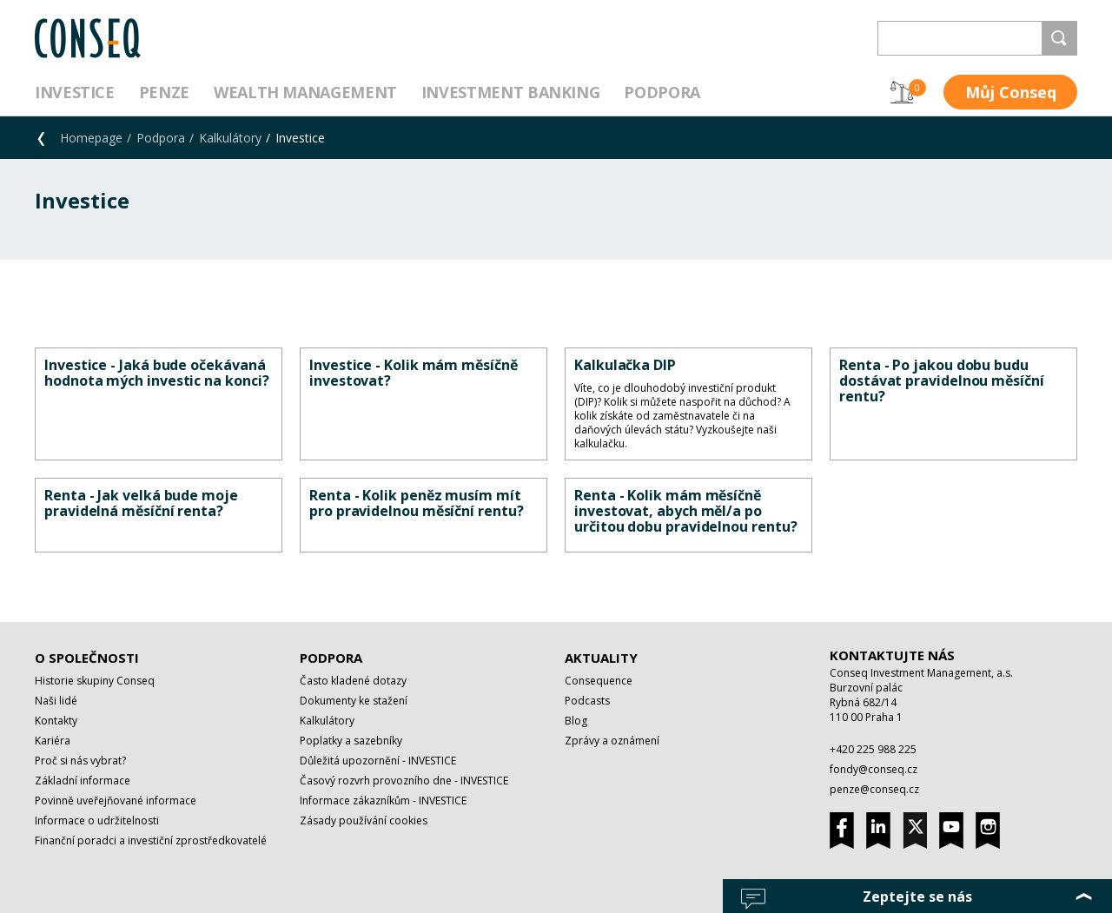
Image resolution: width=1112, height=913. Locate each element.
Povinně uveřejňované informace (115, 800)
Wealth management (305, 92)
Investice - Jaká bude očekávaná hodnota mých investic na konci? (156, 372)
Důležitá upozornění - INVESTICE (378, 760)
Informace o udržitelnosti (97, 820)
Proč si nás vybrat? (80, 760)
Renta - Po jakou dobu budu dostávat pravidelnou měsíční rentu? (941, 380)
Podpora (661, 92)
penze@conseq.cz (874, 789)
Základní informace (82, 780)
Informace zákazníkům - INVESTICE (383, 800)
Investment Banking (510, 92)
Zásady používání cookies (363, 820)
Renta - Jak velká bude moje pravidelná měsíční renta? (141, 503)
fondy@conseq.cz (873, 769)
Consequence (598, 680)
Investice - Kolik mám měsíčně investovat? (413, 372)
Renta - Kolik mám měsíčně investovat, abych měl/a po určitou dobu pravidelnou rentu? (686, 511)
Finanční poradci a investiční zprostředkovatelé (151, 840)
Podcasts (587, 700)
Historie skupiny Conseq (95, 680)
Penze (164, 92)
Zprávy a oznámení (612, 740)
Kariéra (52, 740)
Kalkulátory (230, 137)
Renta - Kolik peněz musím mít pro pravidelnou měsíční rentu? (416, 503)
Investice (75, 92)
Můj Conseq (1010, 92)
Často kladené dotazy (353, 680)
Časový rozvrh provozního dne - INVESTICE (404, 780)
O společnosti (87, 657)
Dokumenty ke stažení (353, 700)
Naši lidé (56, 700)
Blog (576, 720)
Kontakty (56, 720)
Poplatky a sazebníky (351, 740)
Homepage (91, 137)
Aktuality (601, 657)
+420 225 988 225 (873, 749)
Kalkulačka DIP (625, 364)
